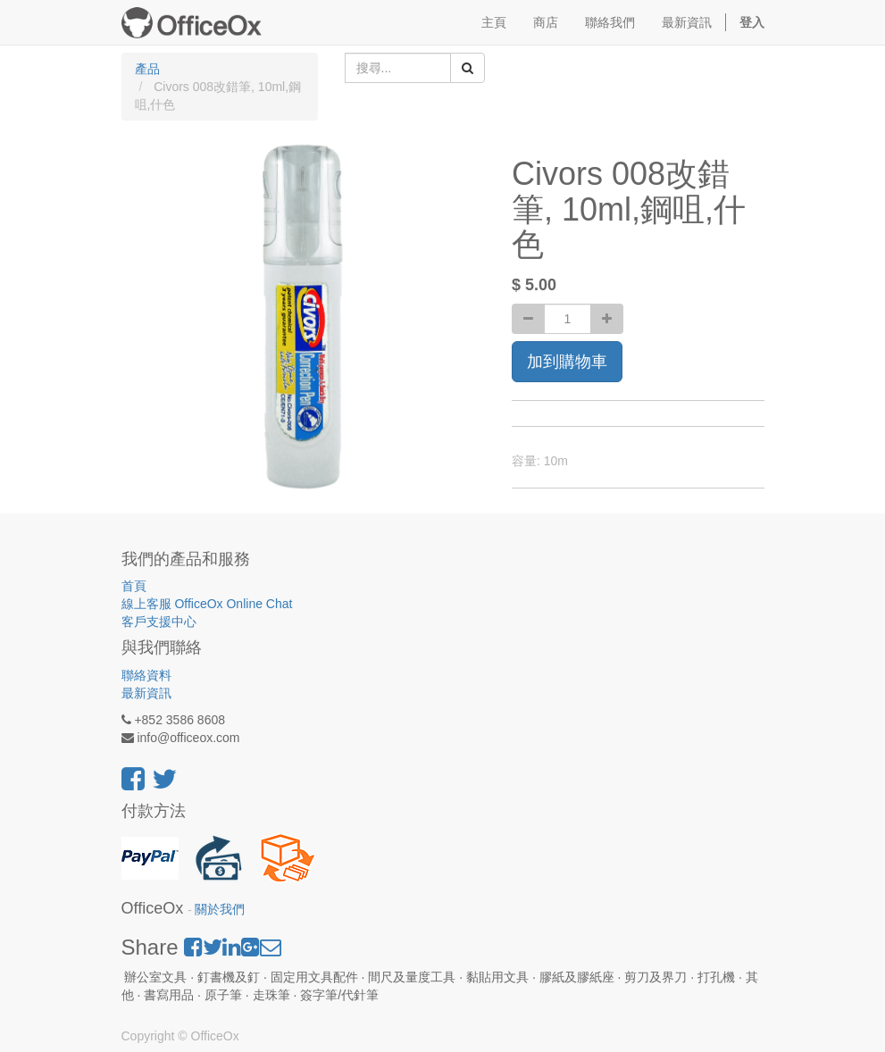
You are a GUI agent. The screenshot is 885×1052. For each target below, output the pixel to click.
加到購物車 (567, 362)
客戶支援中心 (158, 621)
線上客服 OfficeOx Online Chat (207, 604)
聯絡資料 (146, 675)
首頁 (133, 586)
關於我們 (220, 909)
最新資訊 (146, 693)
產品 (147, 69)
